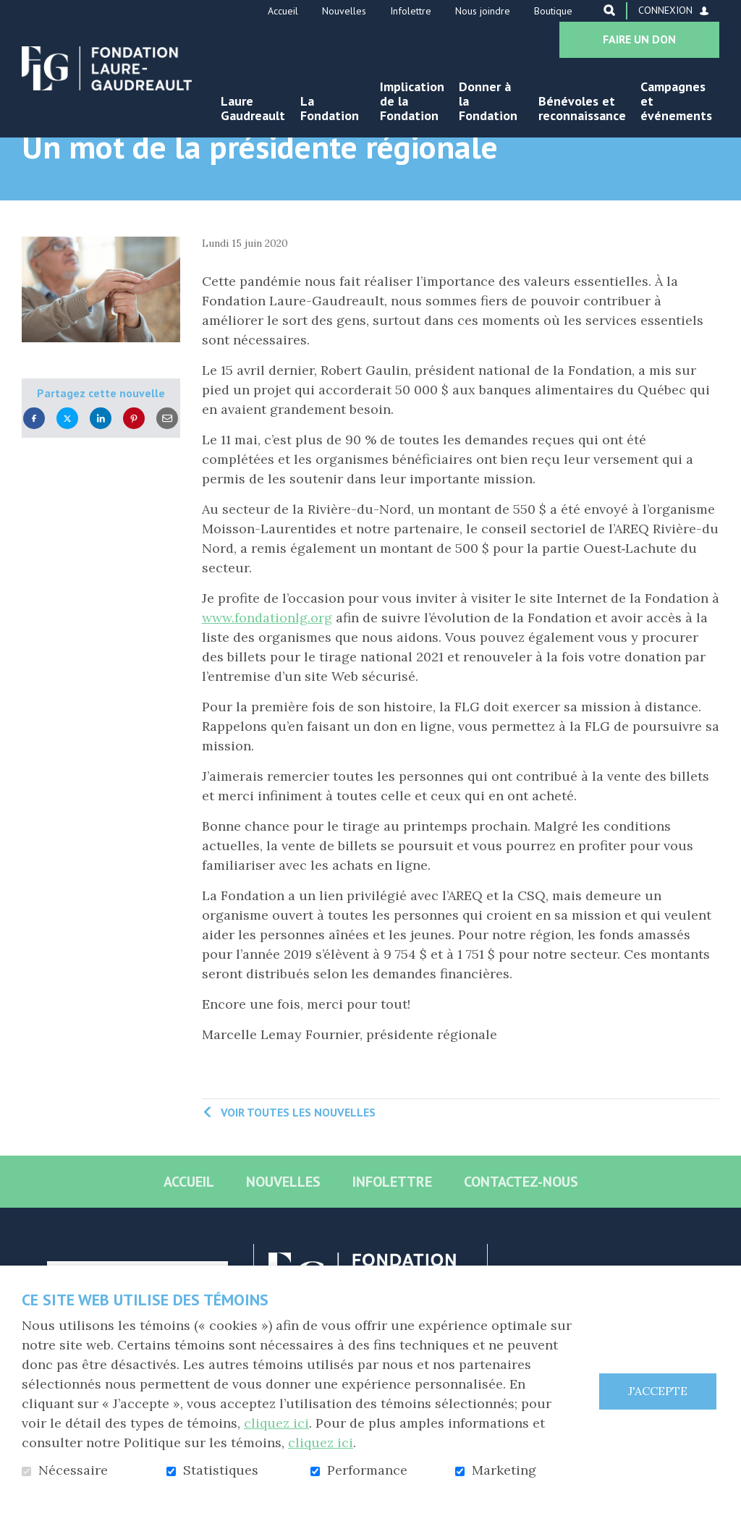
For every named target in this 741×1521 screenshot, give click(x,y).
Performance (367, 1470)
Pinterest (134, 463)
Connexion (665, 10)
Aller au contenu (11, 11)
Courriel (167, 463)
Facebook (34, 463)
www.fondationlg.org (267, 663)
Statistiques (220, 1470)
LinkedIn (100, 463)
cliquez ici (276, 1423)
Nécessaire (73, 1470)
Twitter (67, 463)
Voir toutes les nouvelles (298, 1157)
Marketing (504, 1470)
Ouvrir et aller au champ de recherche (609, 10)
